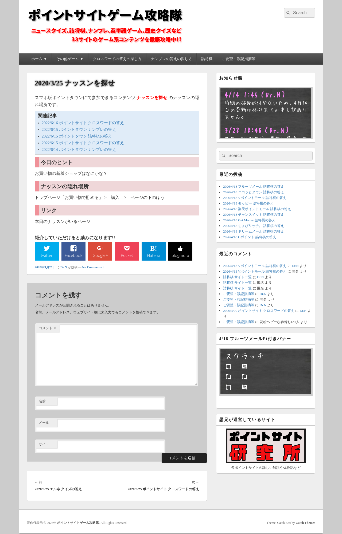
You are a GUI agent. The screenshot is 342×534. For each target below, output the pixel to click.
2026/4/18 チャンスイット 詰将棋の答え (253, 215)
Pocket (127, 255)
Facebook (73, 255)
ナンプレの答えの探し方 (171, 59)
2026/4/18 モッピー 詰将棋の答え (248, 203)
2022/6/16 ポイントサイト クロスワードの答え (83, 123)
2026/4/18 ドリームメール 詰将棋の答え (253, 231)
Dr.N (63, 267)
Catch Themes (305, 523)
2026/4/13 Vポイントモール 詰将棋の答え (254, 266)
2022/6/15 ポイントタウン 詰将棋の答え (77, 136)
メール (44, 423)
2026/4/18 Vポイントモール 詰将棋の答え (254, 198)
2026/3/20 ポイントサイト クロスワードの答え (258, 311)
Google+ (100, 255)
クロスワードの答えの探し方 (117, 59)
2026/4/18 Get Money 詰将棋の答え (249, 220)
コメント (48, 328)
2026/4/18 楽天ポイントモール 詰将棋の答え (257, 209)
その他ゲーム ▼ (69, 59)
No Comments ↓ (93, 267)
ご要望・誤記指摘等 (238, 59)
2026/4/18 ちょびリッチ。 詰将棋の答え (253, 226)
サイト (44, 444)
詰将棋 (206, 59)
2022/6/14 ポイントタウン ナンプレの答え (79, 149)
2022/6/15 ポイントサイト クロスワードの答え (83, 143)
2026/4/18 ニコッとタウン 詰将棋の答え (253, 192)
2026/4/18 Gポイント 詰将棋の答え (249, 237)
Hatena (154, 255)
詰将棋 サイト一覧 (237, 277)
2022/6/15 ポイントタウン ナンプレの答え (79, 129)
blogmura (180, 255)
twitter (47, 255)
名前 (42, 401)
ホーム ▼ (39, 59)
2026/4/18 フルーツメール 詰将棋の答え (253, 186)
